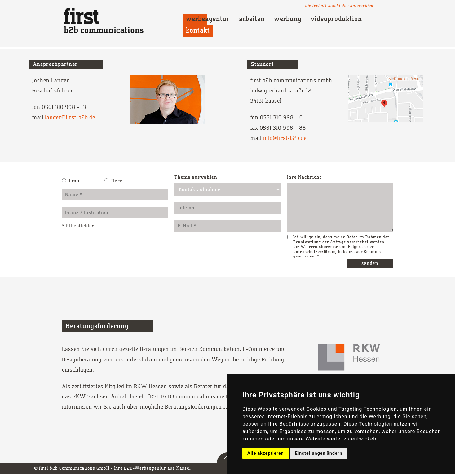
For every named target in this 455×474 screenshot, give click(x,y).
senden (369, 263)
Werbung (288, 19)
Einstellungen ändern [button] (318, 453)
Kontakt (198, 30)
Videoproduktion (336, 19)
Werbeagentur (208, 19)
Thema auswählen (195, 177)
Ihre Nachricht (304, 177)
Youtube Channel (388, 5)
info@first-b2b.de (285, 138)
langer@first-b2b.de (70, 117)
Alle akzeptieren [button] (265, 453)
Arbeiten (252, 19)
